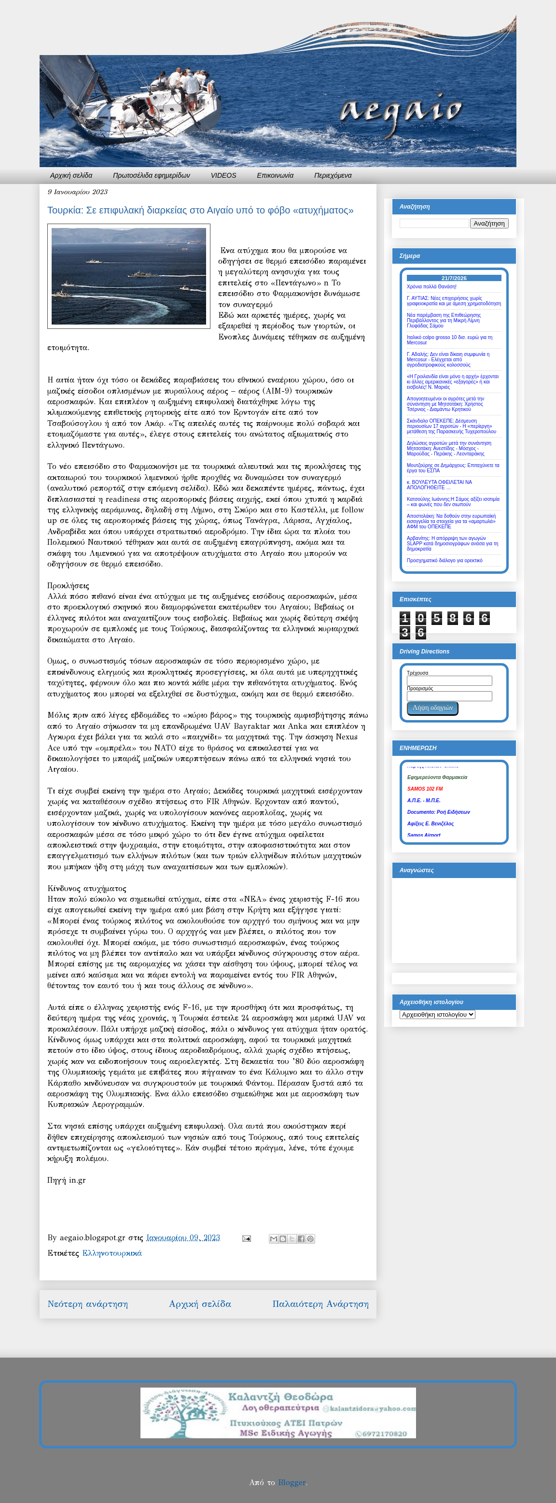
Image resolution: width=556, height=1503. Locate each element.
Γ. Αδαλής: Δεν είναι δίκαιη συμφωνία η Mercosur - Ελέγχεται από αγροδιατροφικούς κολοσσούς (448, 360)
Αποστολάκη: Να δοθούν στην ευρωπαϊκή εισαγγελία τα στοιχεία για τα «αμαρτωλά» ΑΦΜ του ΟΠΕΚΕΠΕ (451, 521)
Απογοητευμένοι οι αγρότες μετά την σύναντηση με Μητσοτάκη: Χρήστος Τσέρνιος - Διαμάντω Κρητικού (445, 404)
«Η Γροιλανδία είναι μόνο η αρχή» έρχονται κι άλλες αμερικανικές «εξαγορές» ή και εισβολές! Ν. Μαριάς (453, 382)
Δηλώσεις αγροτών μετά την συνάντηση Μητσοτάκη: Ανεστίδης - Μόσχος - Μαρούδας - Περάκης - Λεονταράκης (449, 448)
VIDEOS (223, 175)
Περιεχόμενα (333, 175)
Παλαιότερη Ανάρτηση (320, 1303)
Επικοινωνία (275, 175)
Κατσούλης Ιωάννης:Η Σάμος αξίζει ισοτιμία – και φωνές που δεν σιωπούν (453, 501)
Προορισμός (420, 688)
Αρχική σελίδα (71, 175)
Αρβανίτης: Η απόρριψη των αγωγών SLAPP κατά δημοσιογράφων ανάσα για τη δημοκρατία (452, 544)
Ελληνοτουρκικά (112, 1253)
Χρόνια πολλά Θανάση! (432, 286)
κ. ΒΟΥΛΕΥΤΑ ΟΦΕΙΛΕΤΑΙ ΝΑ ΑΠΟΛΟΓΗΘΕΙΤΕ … (439, 485)
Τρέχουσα (417, 673)
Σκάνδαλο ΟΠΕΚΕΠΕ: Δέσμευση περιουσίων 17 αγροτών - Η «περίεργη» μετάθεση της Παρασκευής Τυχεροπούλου (451, 426)
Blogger (292, 1482)
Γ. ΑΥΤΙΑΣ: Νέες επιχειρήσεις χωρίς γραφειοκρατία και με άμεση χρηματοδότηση (454, 301)
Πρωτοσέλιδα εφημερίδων (151, 175)
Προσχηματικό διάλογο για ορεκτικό (445, 560)
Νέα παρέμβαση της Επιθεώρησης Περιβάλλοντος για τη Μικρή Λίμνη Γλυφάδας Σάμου (444, 320)
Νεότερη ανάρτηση (87, 1303)
